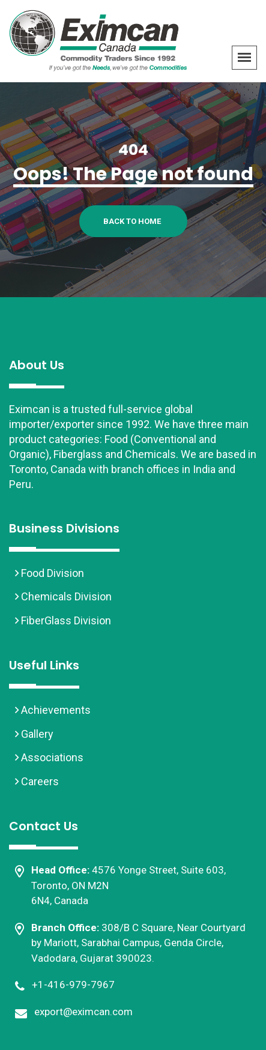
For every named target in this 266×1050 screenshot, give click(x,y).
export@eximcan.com (83, 1012)
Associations (51, 757)
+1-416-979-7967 (73, 985)
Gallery (36, 734)
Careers (39, 781)
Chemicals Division (65, 596)
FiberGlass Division (65, 620)
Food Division (51, 573)
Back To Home (132, 221)
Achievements (55, 710)
